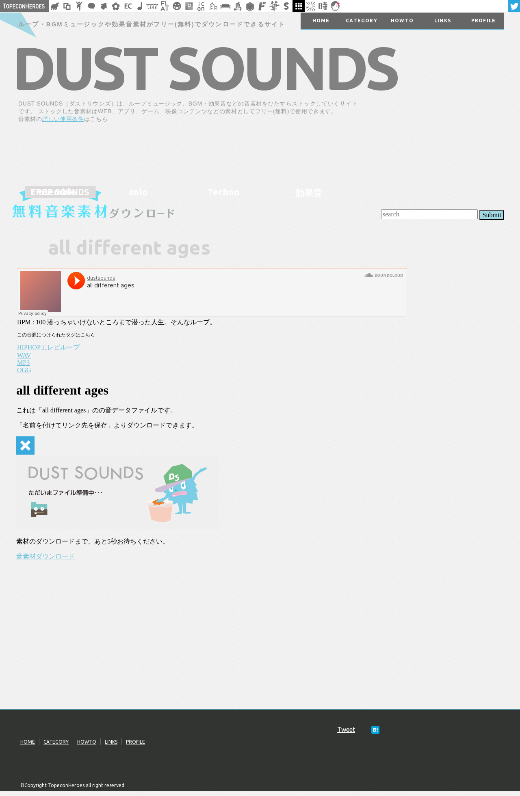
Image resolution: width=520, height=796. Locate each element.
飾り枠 (67, 6)
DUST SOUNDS (204, 67)
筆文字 (274, 6)
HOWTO (86, 741)
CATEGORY (56, 741)
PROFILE (135, 741)
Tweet (346, 729)
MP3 (23, 362)
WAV (24, 355)
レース (250, 6)
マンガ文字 (262, 6)
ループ (70, 347)
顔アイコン (335, 6)
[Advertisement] (442, 151)
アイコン (201, 6)
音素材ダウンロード (45, 556)
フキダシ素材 (91, 6)
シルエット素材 (55, 6)
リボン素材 (225, 6)
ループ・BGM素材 (140, 6)
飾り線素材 (152, 6)
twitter (514, 6)
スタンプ (286, 6)
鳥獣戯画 (238, 6)
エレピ (50, 347)
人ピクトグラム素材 (79, 6)
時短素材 (323, 6)
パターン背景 (189, 6)
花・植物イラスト (116, 6)
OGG (24, 370)
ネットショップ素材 (128, 6)
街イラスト (213, 6)
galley (298, 6)
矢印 (104, 6)
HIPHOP (29, 347)
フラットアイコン (164, 6)
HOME (27, 741)
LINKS (111, 741)
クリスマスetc (177, 6)
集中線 (311, 6)
